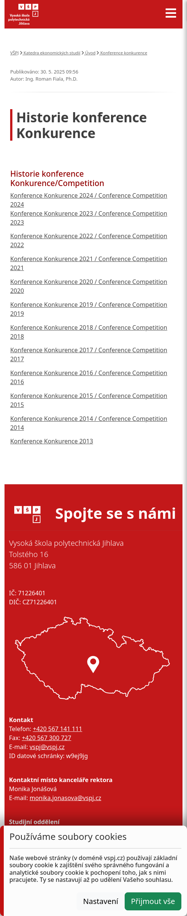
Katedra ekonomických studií (50, 53)
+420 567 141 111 (57, 729)
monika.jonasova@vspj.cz (65, 798)
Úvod (88, 53)
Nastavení (100, 901)
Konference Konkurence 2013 (51, 441)
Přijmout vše (153, 901)
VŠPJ (14, 53)
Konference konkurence (122, 53)
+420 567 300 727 (46, 738)
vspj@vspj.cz (47, 747)
